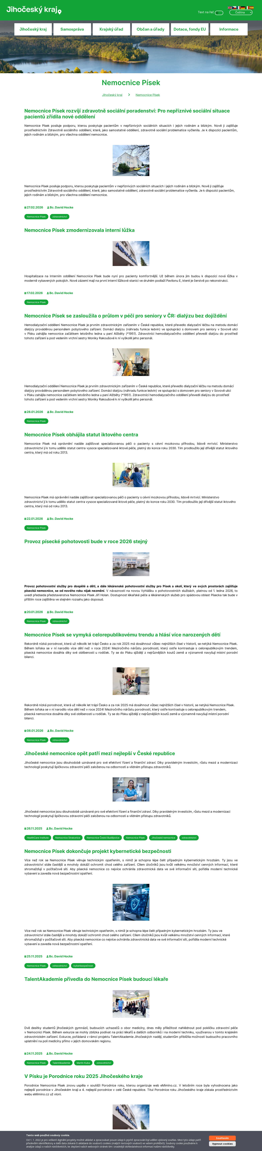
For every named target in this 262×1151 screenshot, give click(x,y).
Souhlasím (222, 1138)
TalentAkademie (61, 1062)
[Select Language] (240, 12)
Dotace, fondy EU (190, 29)
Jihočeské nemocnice (163, 837)
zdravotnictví (59, 216)
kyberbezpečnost (83, 965)
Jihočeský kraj (33, 29)
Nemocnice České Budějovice (103, 837)
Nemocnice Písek (148, 95)
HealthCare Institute (38, 837)
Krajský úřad (111, 29)
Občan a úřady (150, 29)
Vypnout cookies (222, 1143)
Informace (228, 29)
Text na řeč (206, 12)
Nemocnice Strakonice (67, 837)
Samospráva (72, 29)
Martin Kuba (83, 1062)
